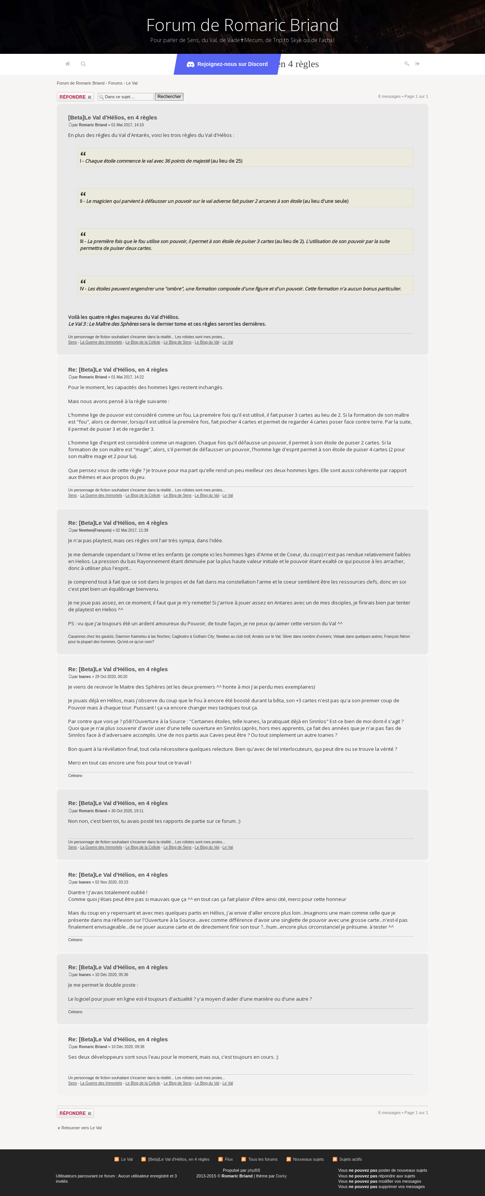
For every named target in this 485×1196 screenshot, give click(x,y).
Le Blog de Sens (177, 342)
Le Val (132, 83)
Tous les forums (262, 1159)
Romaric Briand (93, 125)
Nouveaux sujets (308, 1159)
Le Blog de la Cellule (142, 342)
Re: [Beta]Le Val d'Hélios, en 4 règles (118, 369)
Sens (72, 342)
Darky (281, 1176)
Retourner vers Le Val (81, 1127)
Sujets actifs (351, 1159)
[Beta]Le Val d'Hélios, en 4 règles (112, 117)
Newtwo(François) (95, 530)
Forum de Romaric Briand (242, 24)
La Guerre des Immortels (101, 342)
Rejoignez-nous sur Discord (227, 64)
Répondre (75, 97)
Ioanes (85, 677)
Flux (229, 1159)
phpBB (254, 1170)
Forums (115, 83)
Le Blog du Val (207, 342)
